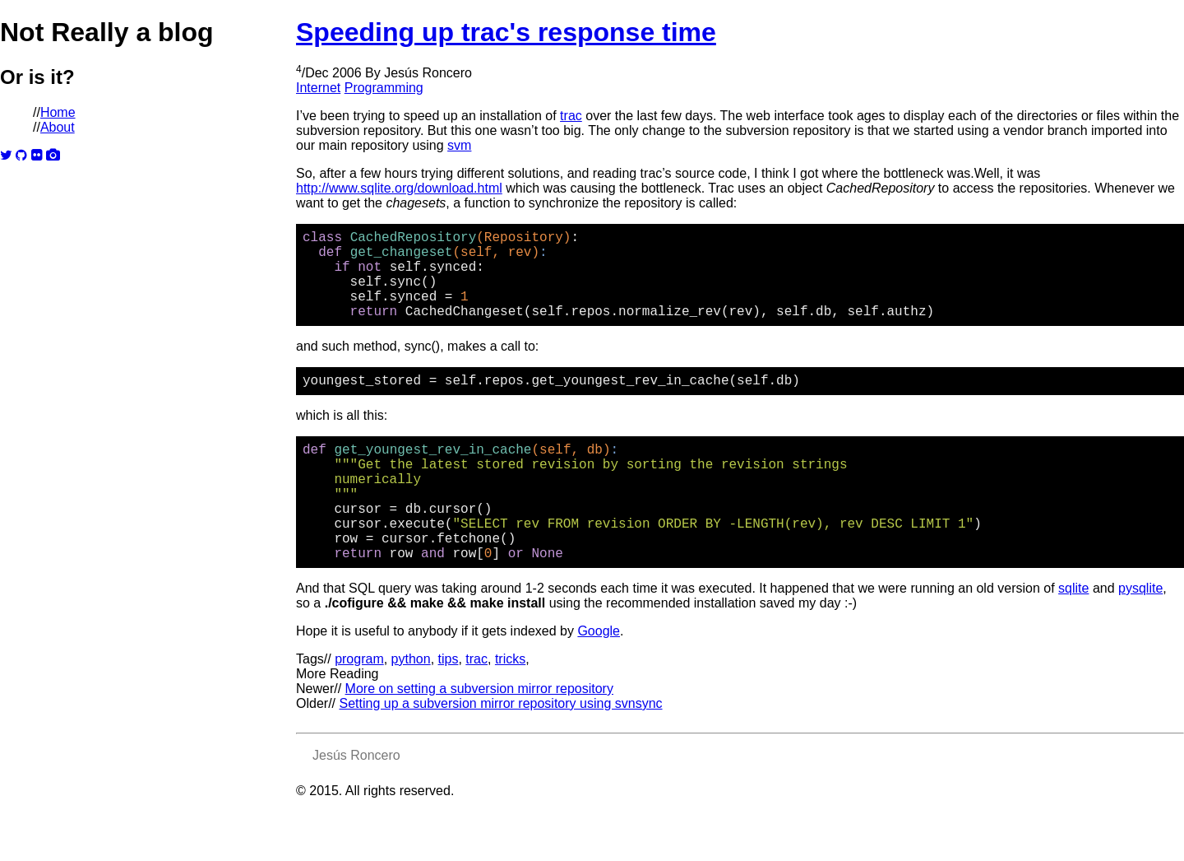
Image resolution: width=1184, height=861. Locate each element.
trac (571, 116)
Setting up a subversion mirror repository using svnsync (500, 753)
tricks (510, 708)
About (57, 127)
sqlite (1073, 638)
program (359, 708)
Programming (384, 88)
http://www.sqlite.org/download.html (399, 188)
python (411, 708)
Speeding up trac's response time (506, 32)
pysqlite (1140, 638)
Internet (318, 88)
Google (598, 680)
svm (459, 145)
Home (58, 112)
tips (448, 708)
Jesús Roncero (428, 73)
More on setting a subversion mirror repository (479, 738)
